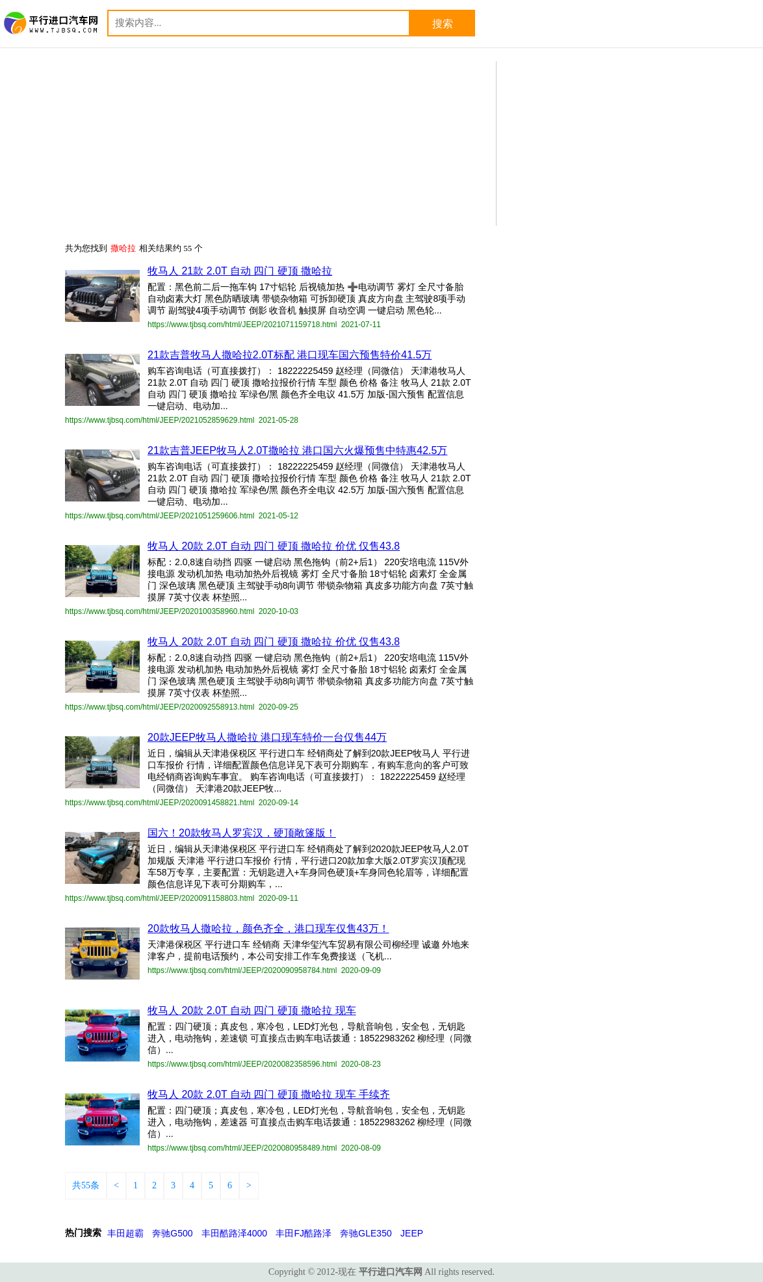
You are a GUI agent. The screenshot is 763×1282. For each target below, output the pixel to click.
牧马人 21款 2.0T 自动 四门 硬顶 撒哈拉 (240, 270)
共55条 (85, 1185)
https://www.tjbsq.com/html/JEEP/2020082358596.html (242, 1064)
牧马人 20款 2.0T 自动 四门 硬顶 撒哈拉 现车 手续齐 (269, 1094)
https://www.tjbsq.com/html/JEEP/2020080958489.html (242, 1148)
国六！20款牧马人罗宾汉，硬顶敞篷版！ (242, 832)
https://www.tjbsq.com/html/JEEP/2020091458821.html (160, 802)
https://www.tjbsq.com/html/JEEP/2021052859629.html (160, 420)
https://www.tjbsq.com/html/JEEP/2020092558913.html (160, 707)
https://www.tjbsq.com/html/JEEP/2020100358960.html (160, 611)
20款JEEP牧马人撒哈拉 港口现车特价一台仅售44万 (267, 737)
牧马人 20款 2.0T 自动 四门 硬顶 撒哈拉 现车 (252, 1010)
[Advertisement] (600, 142)
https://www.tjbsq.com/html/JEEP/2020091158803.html (160, 898)
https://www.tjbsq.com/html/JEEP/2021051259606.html (160, 515)
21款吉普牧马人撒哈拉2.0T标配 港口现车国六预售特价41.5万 (290, 354)
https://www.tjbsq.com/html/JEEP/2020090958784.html (242, 970)
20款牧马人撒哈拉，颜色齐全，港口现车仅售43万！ (268, 928)
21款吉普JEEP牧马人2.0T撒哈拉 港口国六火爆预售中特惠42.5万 (297, 450)
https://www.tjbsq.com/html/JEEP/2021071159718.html (242, 324)
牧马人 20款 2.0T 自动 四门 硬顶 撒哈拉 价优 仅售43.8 (274, 546)
